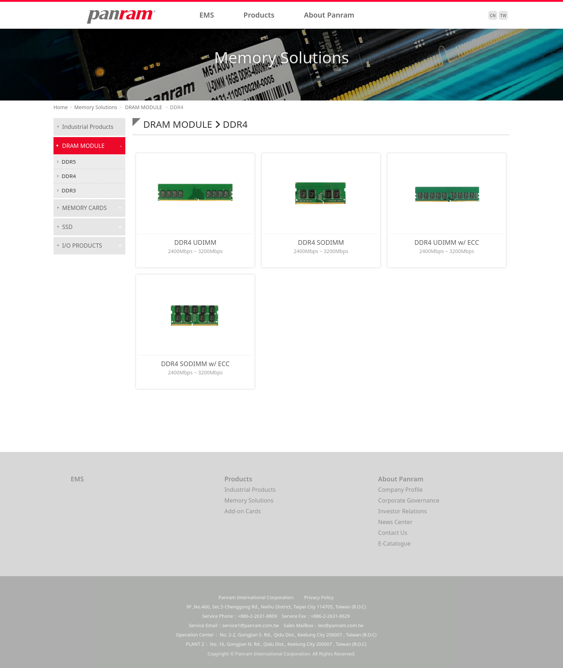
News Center (395, 524)
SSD (67, 227)
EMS (206, 15)
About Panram (329, 15)
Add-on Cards (242, 514)
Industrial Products (87, 127)
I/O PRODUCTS (82, 245)
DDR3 (69, 190)
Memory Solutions (95, 107)
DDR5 (69, 161)
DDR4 (69, 175)
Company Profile (400, 492)
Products (258, 15)
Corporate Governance (408, 503)
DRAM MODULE (143, 107)
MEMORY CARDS (84, 208)
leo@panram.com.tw (340, 630)
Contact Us (392, 535)
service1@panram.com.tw (250, 630)
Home (60, 107)
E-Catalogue (394, 546)
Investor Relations (402, 514)
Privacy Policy (319, 602)
